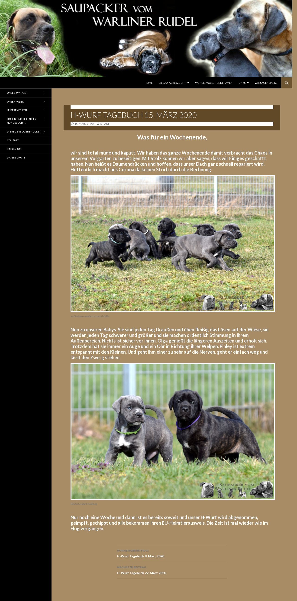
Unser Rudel (15, 101)
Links (242, 82)
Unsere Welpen (17, 110)
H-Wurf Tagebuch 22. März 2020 (172, 570)
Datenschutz (16, 157)
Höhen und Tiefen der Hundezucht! (21, 120)
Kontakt (13, 140)
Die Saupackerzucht (172, 82)
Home (148, 82)
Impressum (14, 148)
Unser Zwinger (17, 92)
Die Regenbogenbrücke (23, 131)
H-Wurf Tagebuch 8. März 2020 (172, 553)
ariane (105, 124)
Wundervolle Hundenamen (213, 82)
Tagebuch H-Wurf (85, 107)
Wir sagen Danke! (266, 82)
